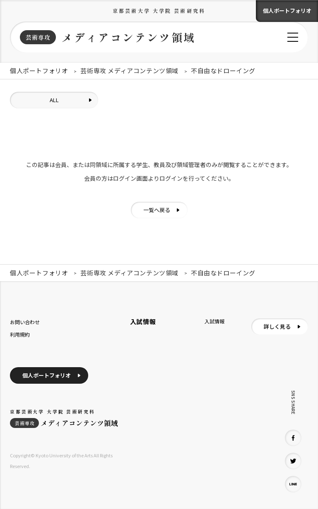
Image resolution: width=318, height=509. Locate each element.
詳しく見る (277, 326)
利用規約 (20, 334)
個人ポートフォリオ (287, 10)
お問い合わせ (25, 321)
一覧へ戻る (156, 210)
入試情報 (214, 321)
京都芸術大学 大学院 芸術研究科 (159, 10)
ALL (54, 100)
